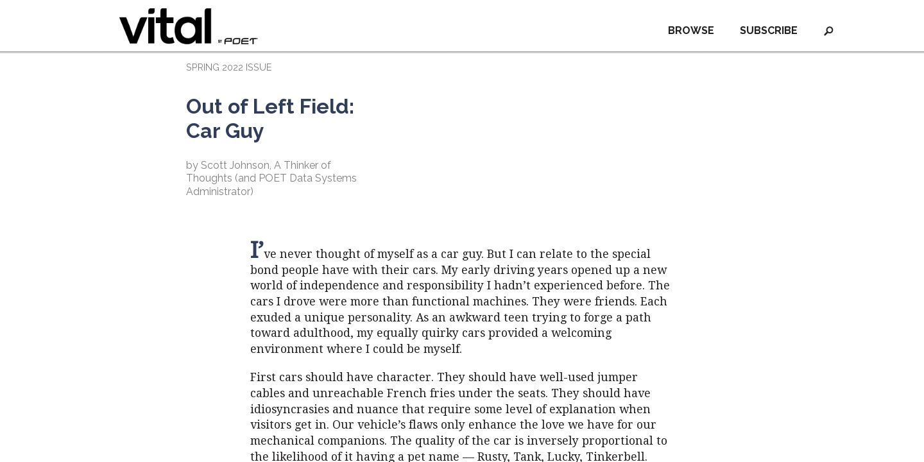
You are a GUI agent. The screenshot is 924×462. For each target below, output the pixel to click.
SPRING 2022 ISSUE (228, 67)
